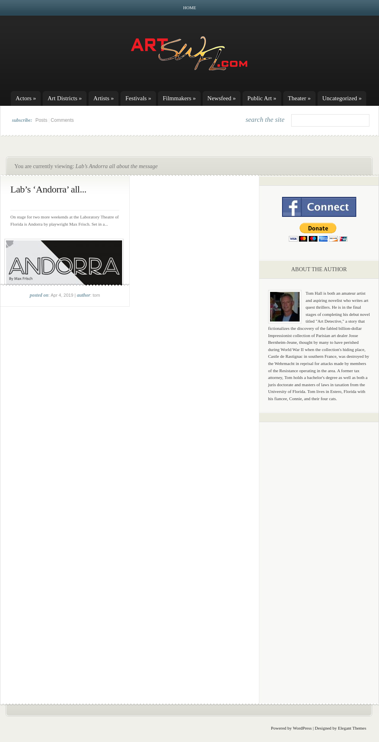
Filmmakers (179, 98)
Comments (62, 120)
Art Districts (64, 98)
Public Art (261, 98)
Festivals (138, 98)
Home (189, 7)
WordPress (302, 728)
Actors (26, 98)
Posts (41, 120)
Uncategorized (342, 98)
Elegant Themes (352, 728)
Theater (299, 98)
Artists (103, 98)
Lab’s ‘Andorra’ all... (48, 189)
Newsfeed (221, 98)
